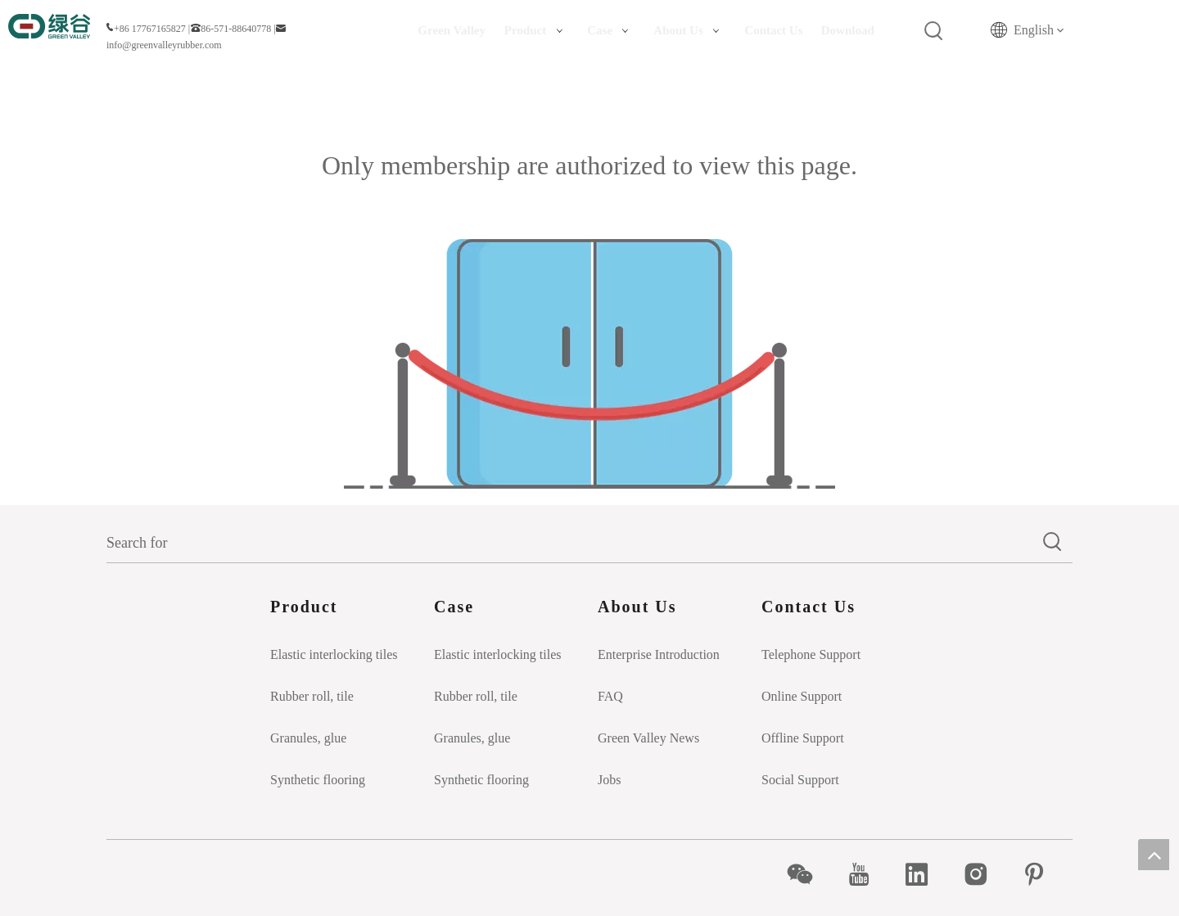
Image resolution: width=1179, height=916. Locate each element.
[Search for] (569, 542)
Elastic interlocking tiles (334, 654)
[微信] (808, 874)
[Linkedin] (925, 874)
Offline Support (802, 738)
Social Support (800, 780)
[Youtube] (867, 874)
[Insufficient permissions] (589, 364)
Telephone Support (811, 654)
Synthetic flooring (317, 780)
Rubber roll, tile (312, 696)
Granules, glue (308, 738)
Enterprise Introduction (659, 654)
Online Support (801, 696)
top (1153, 854)
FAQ (610, 696)
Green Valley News (648, 738)
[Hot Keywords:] (934, 31)
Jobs (609, 780)
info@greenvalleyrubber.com (164, 45)
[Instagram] (984, 874)
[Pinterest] (1042, 874)
